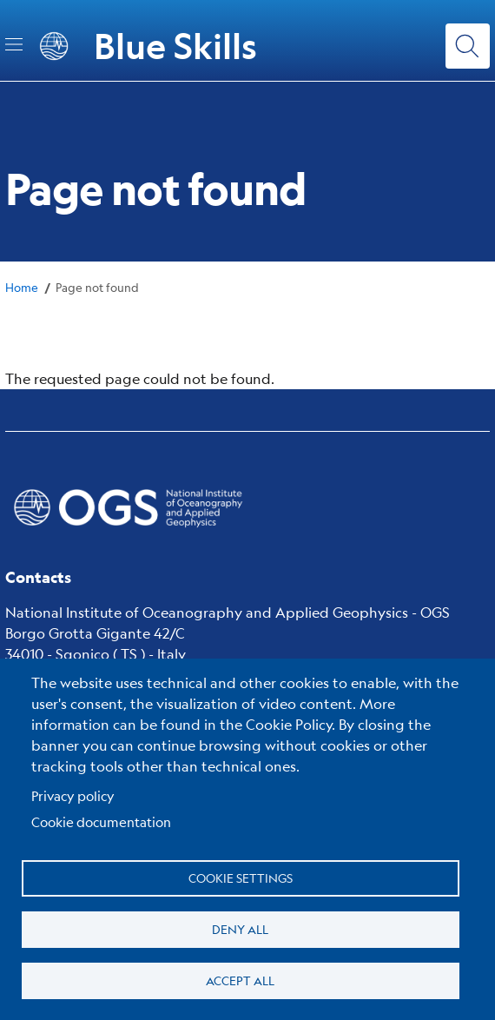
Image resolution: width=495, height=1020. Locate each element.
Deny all (240, 929)
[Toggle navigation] (13, 44)
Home (21, 287)
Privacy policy (73, 795)
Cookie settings (240, 877)
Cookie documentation (101, 821)
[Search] (468, 45)
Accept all (240, 980)
